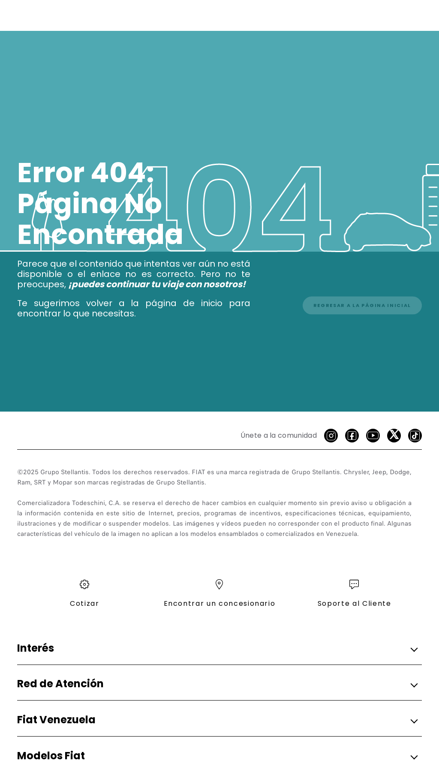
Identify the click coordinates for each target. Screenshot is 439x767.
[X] (394, 435)
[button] (217, 648)
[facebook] (352, 435)
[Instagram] (331, 435)
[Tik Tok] (415, 435)
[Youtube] (373, 435)
